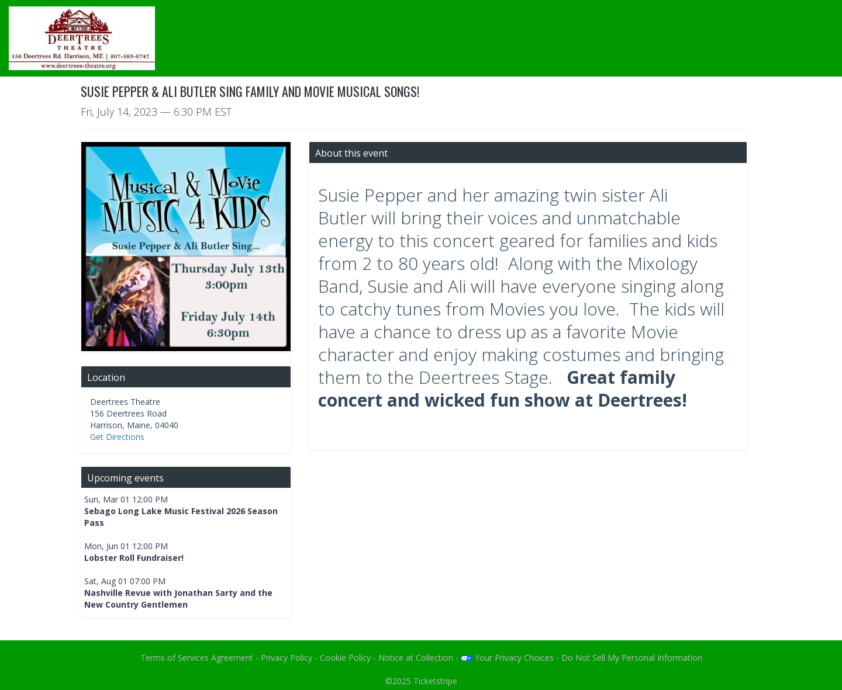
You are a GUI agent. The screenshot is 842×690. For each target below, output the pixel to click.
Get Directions (117, 436)
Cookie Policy (345, 657)
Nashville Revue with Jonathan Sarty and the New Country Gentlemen (178, 598)
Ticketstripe (435, 680)
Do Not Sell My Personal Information (631, 657)
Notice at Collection (415, 657)
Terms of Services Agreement (196, 657)
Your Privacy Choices (507, 657)
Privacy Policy (286, 657)
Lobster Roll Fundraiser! (134, 557)
